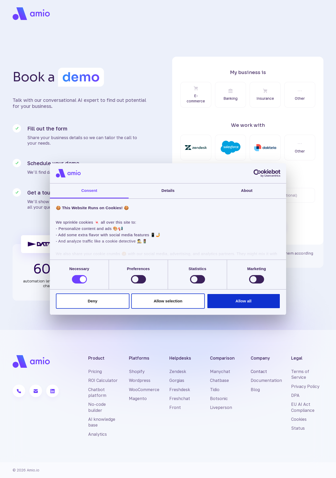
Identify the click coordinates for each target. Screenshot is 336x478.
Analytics (97, 434)
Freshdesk (179, 389)
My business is (248, 72)
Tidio (214, 389)
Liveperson (221, 407)
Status (298, 428)
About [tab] (247, 190)
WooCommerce (144, 389)
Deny (92, 301)
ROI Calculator (103, 380)
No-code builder (97, 407)
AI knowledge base (101, 422)
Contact (259, 371)
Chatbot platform (97, 392)
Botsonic (219, 398)
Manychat (220, 371)
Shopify (137, 371)
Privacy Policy (305, 386)
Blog (255, 389)
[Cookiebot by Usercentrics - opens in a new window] (257, 173)
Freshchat (179, 398)
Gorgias (176, 380)
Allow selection (168, 301)
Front (175, 407)
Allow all (243, 301)
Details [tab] (168, 190)
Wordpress (139, 380)
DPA (295, 395)
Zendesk (177, 371)
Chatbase (219, 380)
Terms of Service (300, 374)
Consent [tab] (89, 190)
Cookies (299, 419)
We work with (248, 125)
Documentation (266, 380)
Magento (138, 398)
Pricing (95, 371)
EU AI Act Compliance (302, 407)
